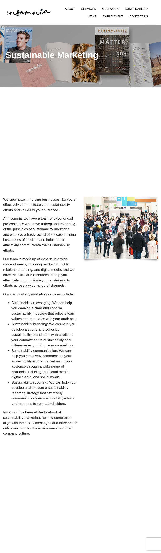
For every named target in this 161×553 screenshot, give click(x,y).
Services (88, 8)
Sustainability (136, 8)
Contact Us (138, 16)
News (92, 16)
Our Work (110, 8)
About (70, 8)
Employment (113, 16)
